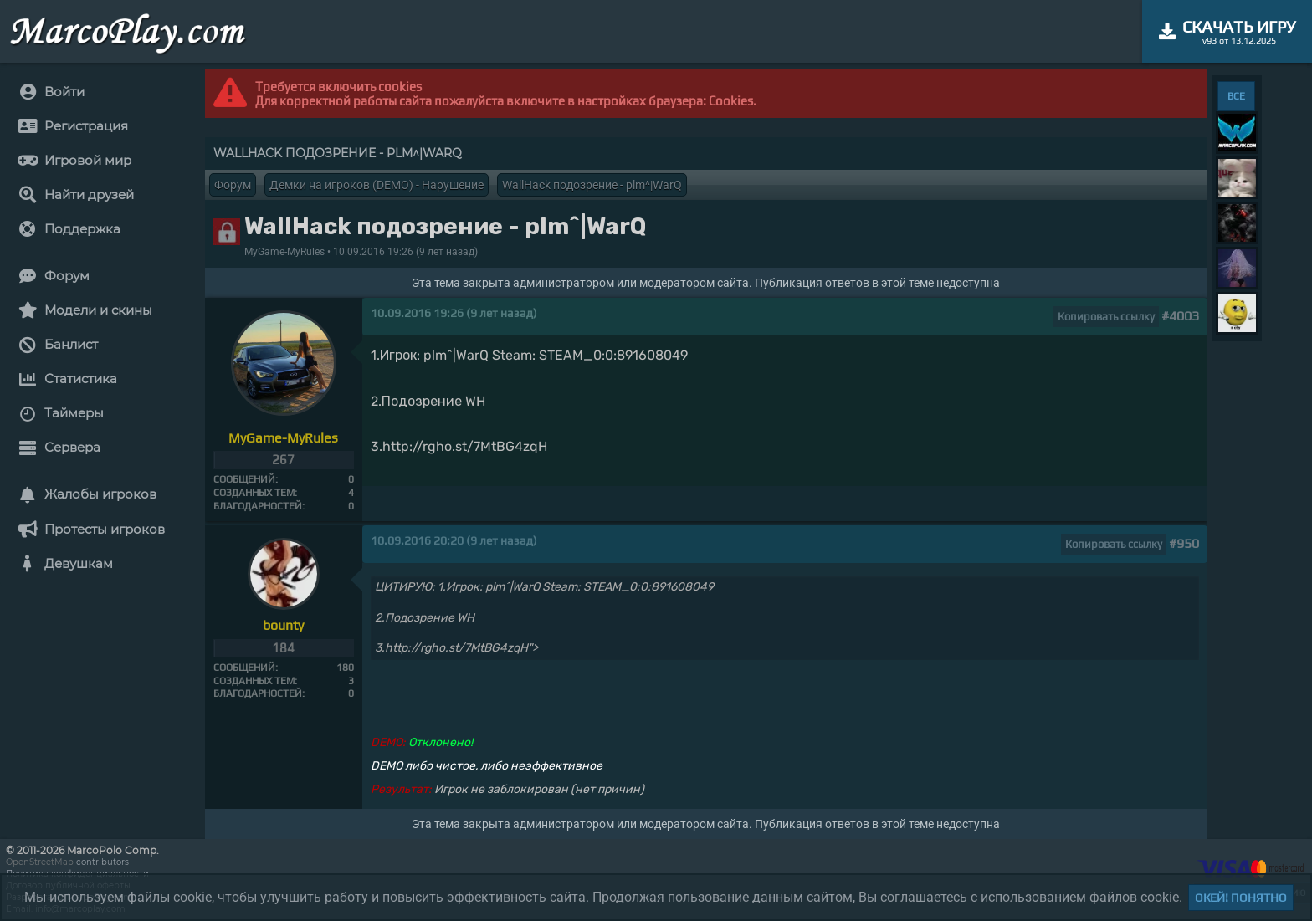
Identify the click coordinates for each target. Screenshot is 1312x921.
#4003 (1180, 316)
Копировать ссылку (1106, 316)
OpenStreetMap (40, 862)
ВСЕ (1236, 96)
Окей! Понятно (1241, 897)
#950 (1184, 543)
